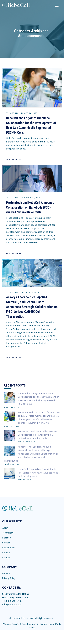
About (5, 528)
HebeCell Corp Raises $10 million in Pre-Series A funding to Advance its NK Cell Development (38, 473)
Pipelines (6, 537)
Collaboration (8, 547)
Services (6, 542)
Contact (6, 557)
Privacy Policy (8, 578)
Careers (6, 552)
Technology (7, 532)
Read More (12, 160)
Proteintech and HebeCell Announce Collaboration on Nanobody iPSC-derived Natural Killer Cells (30, 207)
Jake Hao (14, 113)
